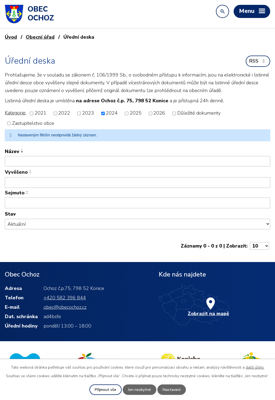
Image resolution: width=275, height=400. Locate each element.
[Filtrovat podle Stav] (137, 224)
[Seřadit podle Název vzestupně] (22, 150)
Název (12, 151)
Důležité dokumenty (198, 113)
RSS (258, 61)
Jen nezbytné (139, 389)
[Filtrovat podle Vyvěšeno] (137, 182)
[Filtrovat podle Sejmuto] (137, 203)
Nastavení (171, 389)
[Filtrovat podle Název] (137, 161)
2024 (112, 113)
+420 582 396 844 (65, 297)
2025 (136, 113)
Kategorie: (15, 113)
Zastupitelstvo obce (33, 123)
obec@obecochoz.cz (65, 307)
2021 (40, 113)
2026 (159, 113)
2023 (88, 113)
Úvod (11, 37)
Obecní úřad (40, 37)
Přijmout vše (105, 389)
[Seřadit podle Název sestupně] (22, 152)
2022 (64, 113)
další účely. (255, 367)
